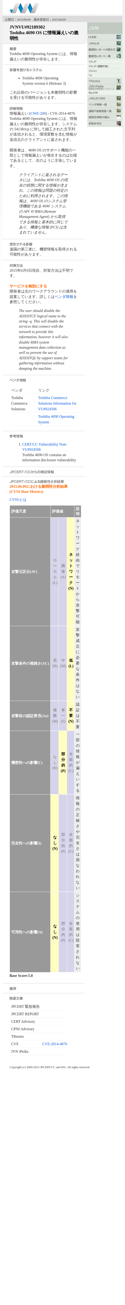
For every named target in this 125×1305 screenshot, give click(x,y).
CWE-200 (38, 113)
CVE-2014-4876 (54, 1044)
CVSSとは (18, 500)
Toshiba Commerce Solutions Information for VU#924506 (57, 403)
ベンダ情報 (64, 297)
